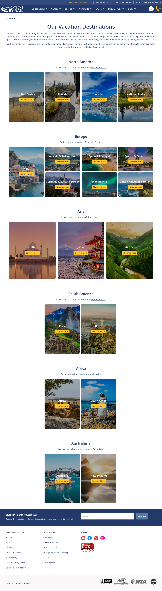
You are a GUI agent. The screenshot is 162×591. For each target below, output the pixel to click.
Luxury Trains (115, 8)
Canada (54, 8)
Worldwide (84, 8)
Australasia (98, 449)
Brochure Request (123, 2)
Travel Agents (49, 563)
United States (38, 8)
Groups (46, 557)
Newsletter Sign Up (104, 2)
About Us (9, 537)
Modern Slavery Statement (17, 563)
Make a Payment (50, 547)
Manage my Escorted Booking (55, 552)
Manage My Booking (152, 2)
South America (98, 299)
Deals (130, 8)
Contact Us (48, 537)
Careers (9, 547)
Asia (98, 217)
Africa (98, 374)
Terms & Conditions (14, 552)
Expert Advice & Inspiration (17, 568)
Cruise (99, 8)
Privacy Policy (11, 557)
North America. (98, 67)
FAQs (138, 2)
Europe (68, 8)
